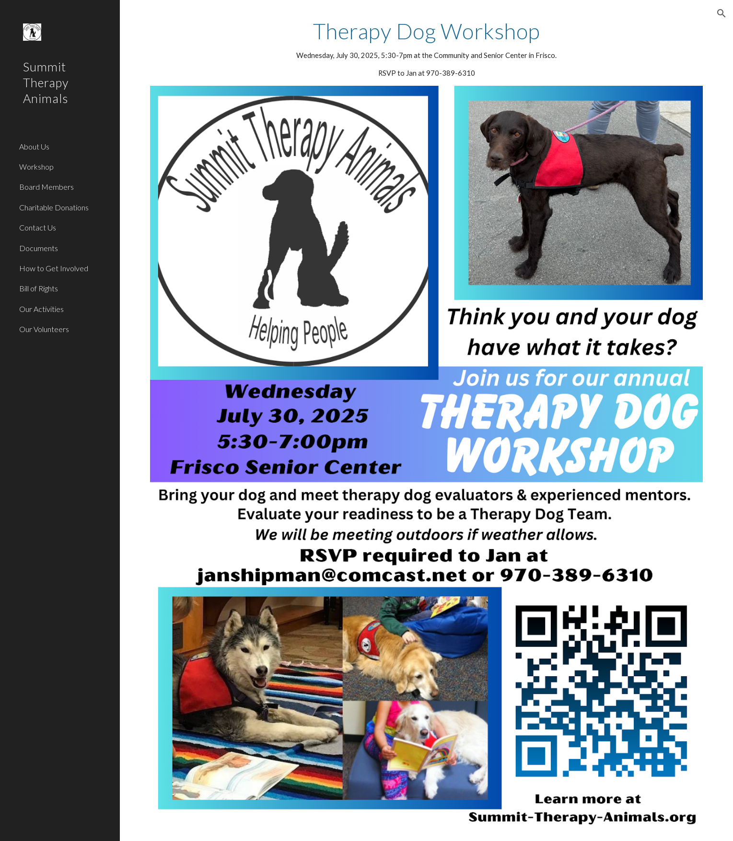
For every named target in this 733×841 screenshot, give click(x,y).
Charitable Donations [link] (54, 207)
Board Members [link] (46, 186)
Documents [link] (38, 248)
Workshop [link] (36, 166)
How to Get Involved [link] (53, 268)
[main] (426, 49)
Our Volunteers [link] (44, 329)
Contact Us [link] (37, 227)
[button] (721, 13)
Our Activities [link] (41, 308)
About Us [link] (34, 146)
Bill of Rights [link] (38, 288)
